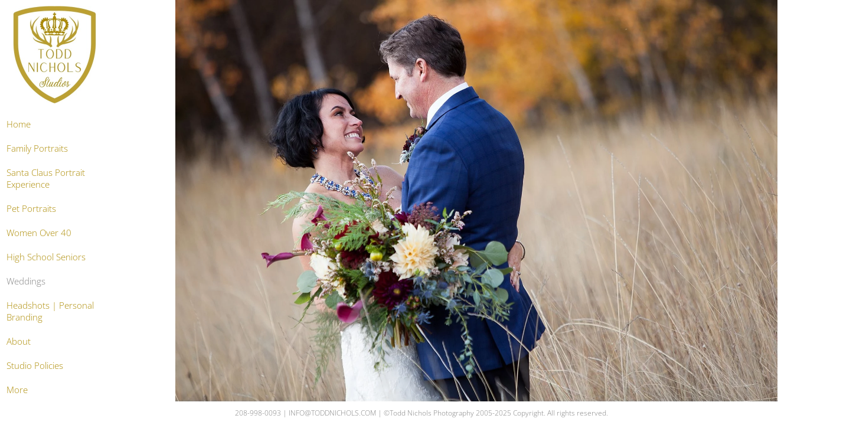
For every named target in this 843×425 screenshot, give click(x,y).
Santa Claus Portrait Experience (45, 178)
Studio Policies (34, 365)
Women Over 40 (38, 232)
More (17, 389)
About (18, 341)
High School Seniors (46, 257)
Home (18, 124)
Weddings (25, 281)
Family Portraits (37, 148)
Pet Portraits (31, 208)
